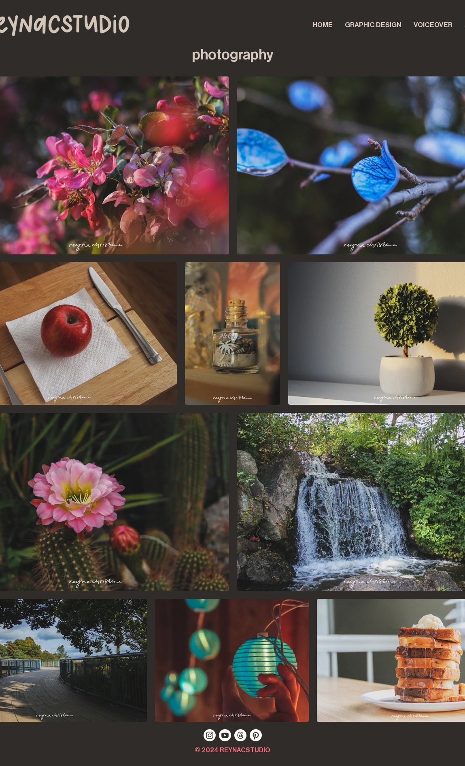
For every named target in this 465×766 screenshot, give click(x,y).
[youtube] (225, 735)
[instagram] (210, 735)
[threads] (240, 735)
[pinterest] (256, 735)
